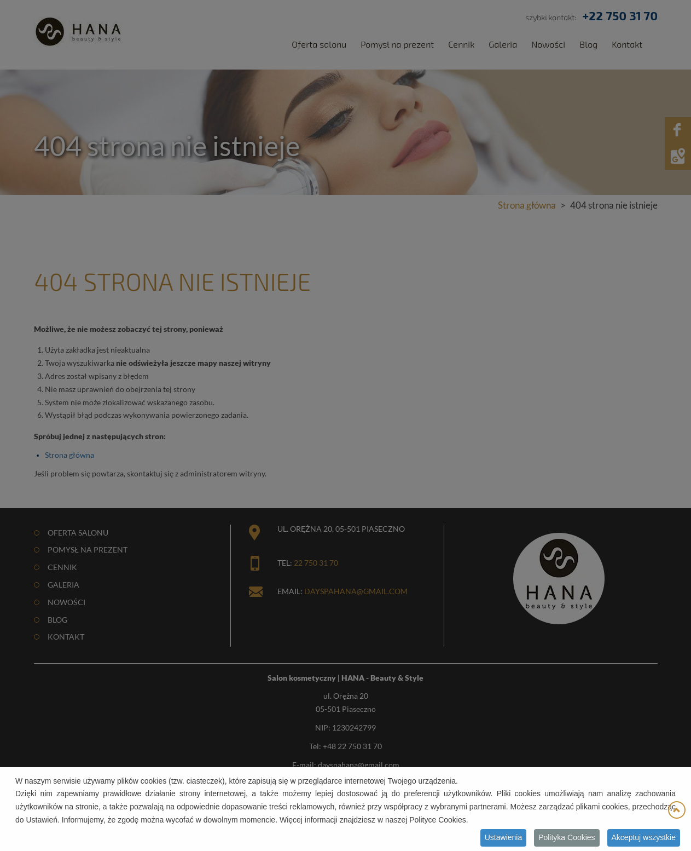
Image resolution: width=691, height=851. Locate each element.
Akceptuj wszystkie (644, 838)
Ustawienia (503, 838)
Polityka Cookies (566, 838)
